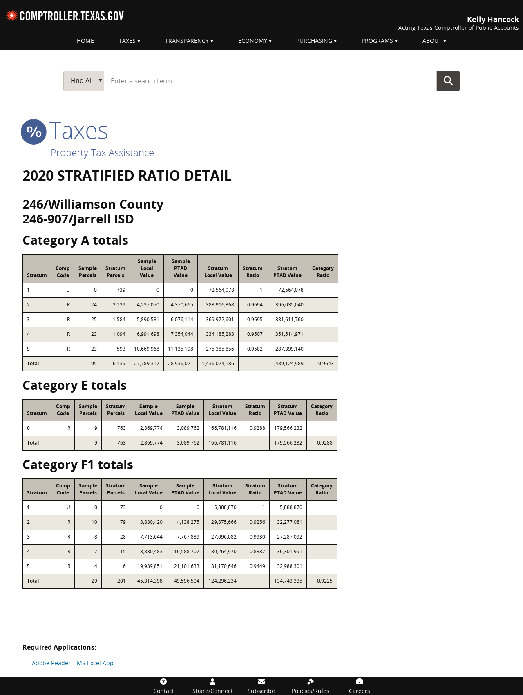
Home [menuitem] (85, 41)
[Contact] (163, 686)
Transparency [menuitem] (187, 41)
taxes (65, 129)
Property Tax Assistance (102, 152)
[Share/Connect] (212, 686)
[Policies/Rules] (310, 686)
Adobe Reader (51, 663)
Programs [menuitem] (377, 41)
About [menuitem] (432, 41)
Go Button (448, 80)
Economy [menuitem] (252, 41)
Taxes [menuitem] (127, 41)
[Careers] (359, 686)
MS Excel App (95, 663)
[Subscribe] (261, 686)
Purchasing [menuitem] (314, 41)
